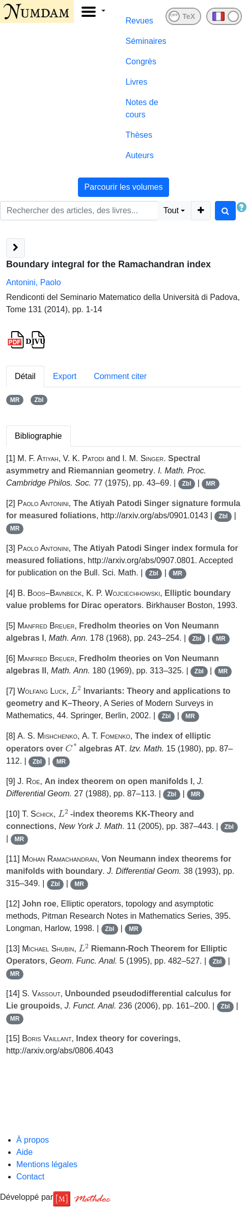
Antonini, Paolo (33, 282)
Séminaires (146, 41)
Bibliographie (38, 436)
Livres (137, 82)
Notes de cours (142, 108)
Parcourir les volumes (124, 187)
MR (15, 400)
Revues (139, 20)
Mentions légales (46, 1164)
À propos (32, 1140)
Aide (24, 1152)
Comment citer (120, 376)
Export (64, 376)
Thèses (139, 135)
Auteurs (140, 155)
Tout (171, 210)
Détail (25, 376)
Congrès (141, 61)
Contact (30, 1176)
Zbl (38, 400)
